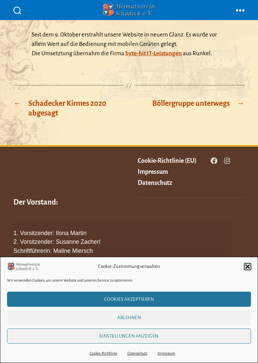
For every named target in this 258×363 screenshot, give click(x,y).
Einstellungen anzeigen (129, 336)
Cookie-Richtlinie (103, 353)
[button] (247, 266)
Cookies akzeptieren (129, 299)
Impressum (166, 353)
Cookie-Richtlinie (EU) (167, 160)
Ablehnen (129, 317)
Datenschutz (137, 353)
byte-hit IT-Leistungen (153, 53)
